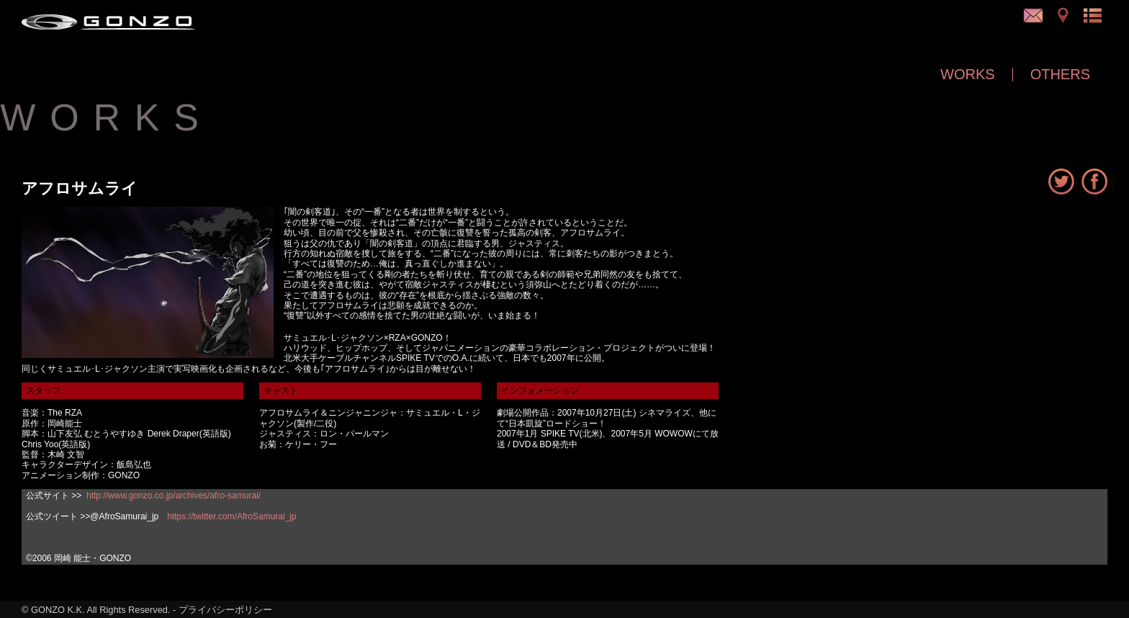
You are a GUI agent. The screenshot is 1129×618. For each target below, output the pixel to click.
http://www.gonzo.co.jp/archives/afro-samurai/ (173, 496)
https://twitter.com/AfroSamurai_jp (231, 516)
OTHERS (1060, 74)
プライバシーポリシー (225, 609)
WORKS (967, 74)
